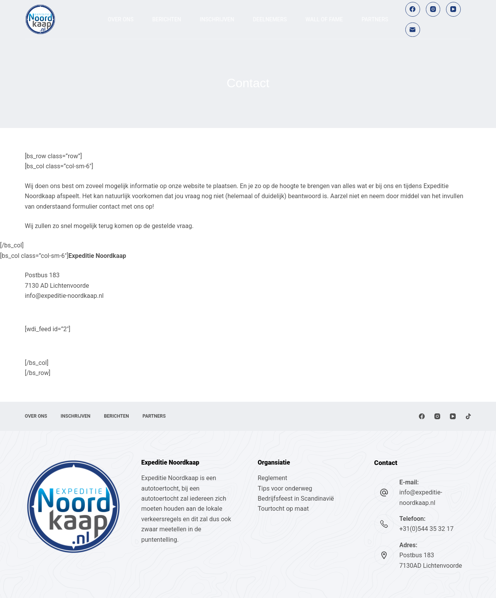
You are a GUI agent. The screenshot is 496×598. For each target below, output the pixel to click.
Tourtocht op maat (284, 508)
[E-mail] (412, 29)
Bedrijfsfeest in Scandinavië (296, 498)
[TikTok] (468, 416)
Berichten (166, 19)
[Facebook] (412, 9)
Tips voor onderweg (285, 488)
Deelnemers (270, 19)
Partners (375, 19)
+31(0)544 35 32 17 (427, 528)
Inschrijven (217, 19)
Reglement (272, 478)
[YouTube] (453, 9)
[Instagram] (433, 9)
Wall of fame (324, 19)
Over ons (121, 19)
